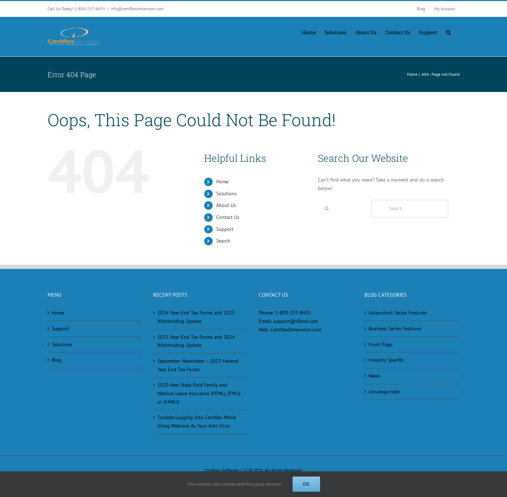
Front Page (380, 344)
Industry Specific (386, 360)
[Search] (327, 208)
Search (223, 241)
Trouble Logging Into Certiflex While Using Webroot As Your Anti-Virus (196, 421)
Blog (57, 360)
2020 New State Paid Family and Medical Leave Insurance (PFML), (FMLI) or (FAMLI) (198, 393)
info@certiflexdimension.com (137, 8)
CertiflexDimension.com (295, 329)
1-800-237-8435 (293, 312)
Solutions (226, 193)
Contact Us (227, 217)
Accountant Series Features (398, 312)
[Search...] (409, 208)
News (374, 376)
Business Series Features (395, 328)
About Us (226, 205)
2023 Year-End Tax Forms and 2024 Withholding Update (196, 341)
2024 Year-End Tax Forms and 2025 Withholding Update (196, 316)
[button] (448, 32)
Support (224, 229)
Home (222, 181)
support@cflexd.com (295, 321)
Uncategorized (384, 391)
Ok (306, 484)
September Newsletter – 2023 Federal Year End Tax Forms (197, 365)
